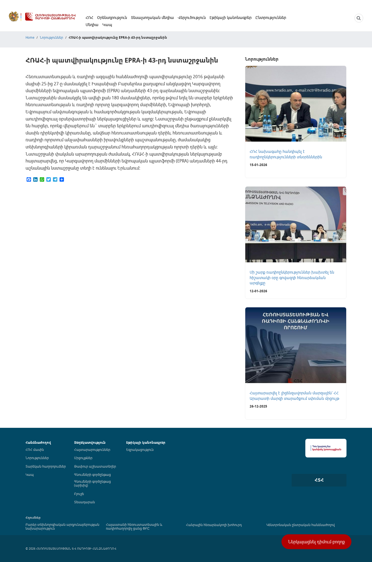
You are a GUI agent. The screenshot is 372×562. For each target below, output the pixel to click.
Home (30, 37)
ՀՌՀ (89, 17)
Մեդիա (92, 24)
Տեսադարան (84, 502)
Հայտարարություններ (92, 449)
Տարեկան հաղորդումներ (46, 466)
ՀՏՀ (319, 480)
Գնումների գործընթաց (92, 474)
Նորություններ (51, 37)
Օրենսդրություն (112, 17)
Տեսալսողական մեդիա (152, 17)
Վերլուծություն (192, 17)
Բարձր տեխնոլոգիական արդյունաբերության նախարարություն (62, 526)
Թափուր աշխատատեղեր (95, 466)
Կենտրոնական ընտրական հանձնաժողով (300, 525)
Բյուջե (79, 494)
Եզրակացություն (140, 449)
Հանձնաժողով (38, 442)
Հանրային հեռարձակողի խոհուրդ (214, 525)
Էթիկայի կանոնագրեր (231, 17)
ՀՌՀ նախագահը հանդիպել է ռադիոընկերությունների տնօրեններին (286, 154)
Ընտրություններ (270, 17)
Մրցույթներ (83, 458)
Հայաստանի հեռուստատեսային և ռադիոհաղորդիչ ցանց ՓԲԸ (134, 526)
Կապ (107, 24)
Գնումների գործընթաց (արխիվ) (92, 483)
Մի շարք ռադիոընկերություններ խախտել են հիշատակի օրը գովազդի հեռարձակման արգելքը (292, 277)
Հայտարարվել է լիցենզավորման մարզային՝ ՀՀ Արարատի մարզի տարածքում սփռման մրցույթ (294, 395)
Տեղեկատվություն (90, 442)
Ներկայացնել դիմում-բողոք (316, 542)
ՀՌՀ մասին (35, 449)
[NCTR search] (358, 18)
